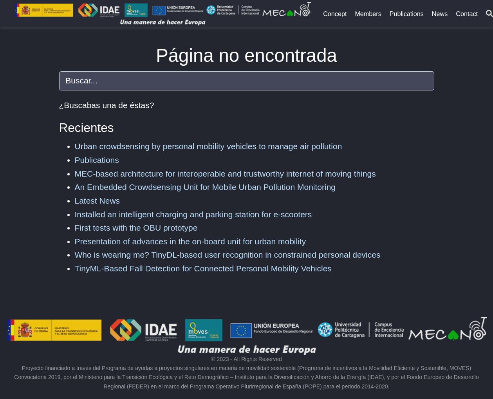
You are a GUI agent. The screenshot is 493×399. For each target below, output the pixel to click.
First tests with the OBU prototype (136, 227)
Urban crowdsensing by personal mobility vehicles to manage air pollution (208, 146)
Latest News (97, 200)
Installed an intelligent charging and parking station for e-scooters (193, 214)
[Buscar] (489, 13)
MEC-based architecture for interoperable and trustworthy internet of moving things (225, 173)
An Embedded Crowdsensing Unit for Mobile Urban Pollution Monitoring (205, 186)
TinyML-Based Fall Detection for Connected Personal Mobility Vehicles (203, 268)
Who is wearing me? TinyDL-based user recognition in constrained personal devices (228, 254)
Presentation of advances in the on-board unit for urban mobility (190, 241)
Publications (97, 159)
